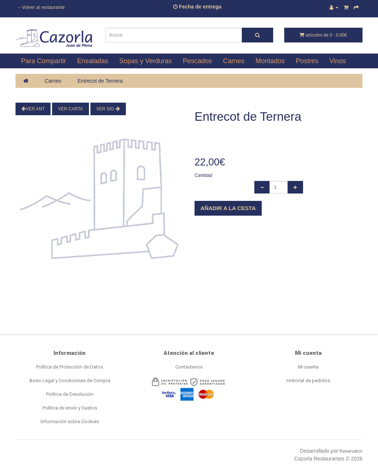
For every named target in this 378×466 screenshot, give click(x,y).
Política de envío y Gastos (69, 408)
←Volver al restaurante (41, 7)
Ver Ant (33, 109)
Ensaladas (92, 61)
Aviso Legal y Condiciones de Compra (69, 380)
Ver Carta (70, 109)
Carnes (233, 61)
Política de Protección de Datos (69, 367)
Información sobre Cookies (70, 421)
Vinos (337, 61)
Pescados (197, 61)
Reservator (351, 451)
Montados (270, 61)
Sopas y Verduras (145, 61)
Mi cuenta (308, 367)
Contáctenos (189, 367)
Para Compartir (43, 61)
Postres (307, 61)
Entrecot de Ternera (100, 81)
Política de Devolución (69, 394)
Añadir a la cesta (228, 208)
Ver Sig (108, 109)
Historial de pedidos (308, 380)
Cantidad (203, 175)
